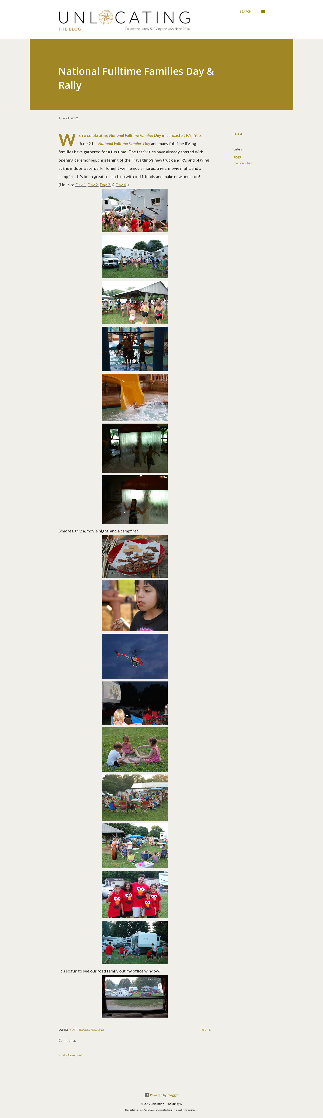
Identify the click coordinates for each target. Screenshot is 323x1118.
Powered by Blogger (161, 1095)
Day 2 (93, 184)
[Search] (245, 11)
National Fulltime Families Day (124, 143)
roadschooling (243, 163)
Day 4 (121, 184)
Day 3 (105, 184)
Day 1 (80, 184)
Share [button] (238, 134)
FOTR (237, 157)
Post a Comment (70, 1055)
